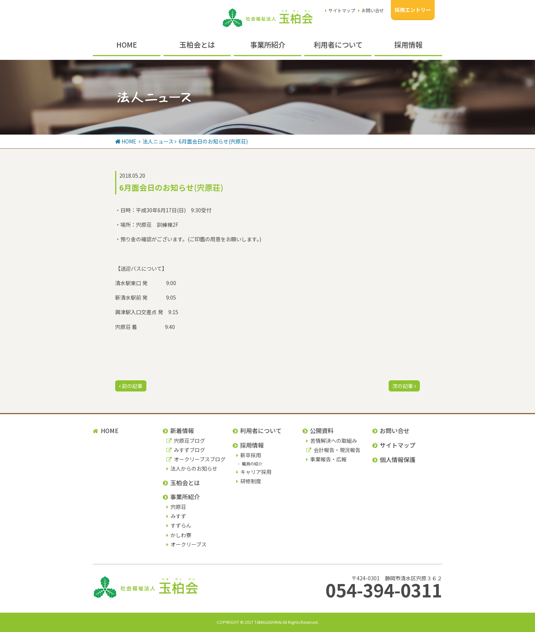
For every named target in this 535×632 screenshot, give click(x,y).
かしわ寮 (178, 535)
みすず (176, 516)
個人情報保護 (393, 459)
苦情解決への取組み (331, 440)
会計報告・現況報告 (333, 450)
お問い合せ (371, 10)
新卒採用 (248, 455)
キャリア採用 (254, 471)
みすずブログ (185, 450)
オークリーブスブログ (196, 459)
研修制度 (248, 481)
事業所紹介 (267, 44)
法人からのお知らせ (191, 468)
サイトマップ (340, 10)
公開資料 (318, 430)
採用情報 (408, 44)
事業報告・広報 (326, 459)
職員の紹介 (250, 464)
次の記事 (404, 386)
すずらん (178, 525)
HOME (126, 44)
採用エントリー (413, 9)
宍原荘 (176, 506)
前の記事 (131, 386)
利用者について (338, 44)
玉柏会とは (197, 44)
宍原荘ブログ (185, 440)
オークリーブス (186, 544)
